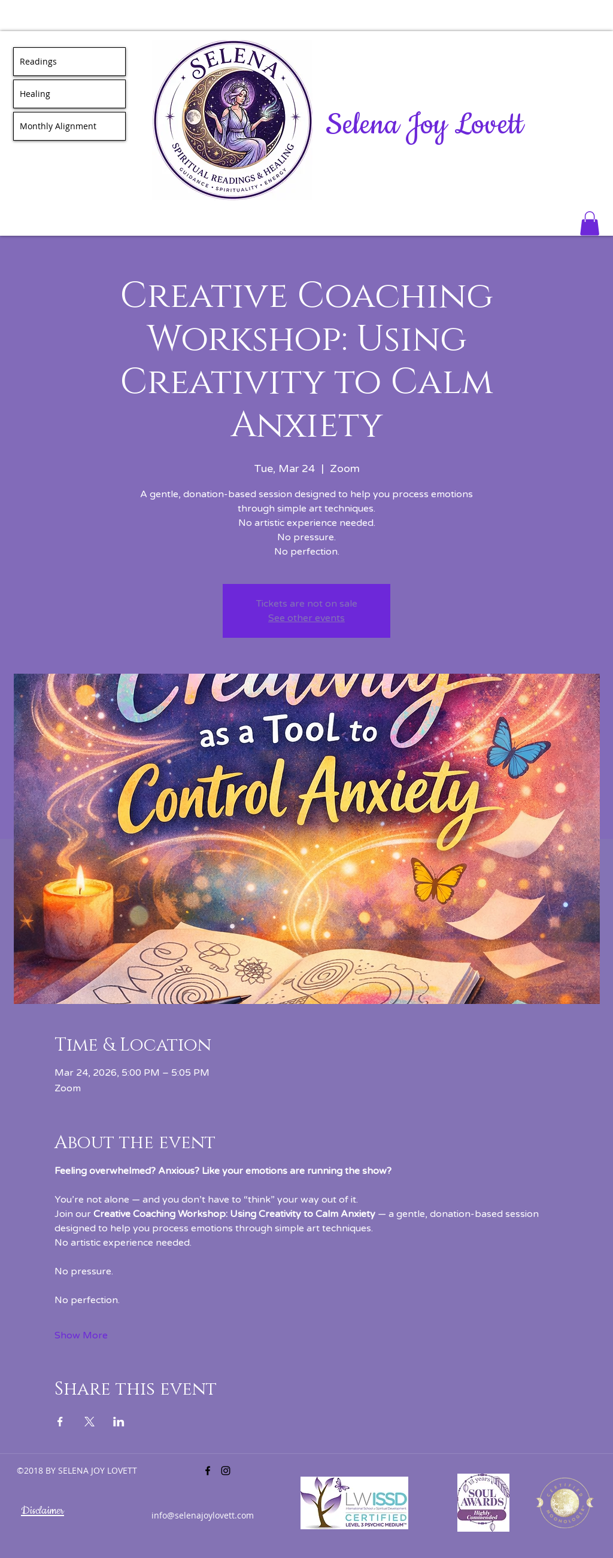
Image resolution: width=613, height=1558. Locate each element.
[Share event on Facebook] (60, 1421)
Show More (81, 1335)
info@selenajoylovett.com (202, 1515)
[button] (589, 223)
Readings (38, 61)
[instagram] (226, 1471)
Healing (35, 93)
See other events (306, 618)
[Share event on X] (89, 1421)
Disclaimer (42, 1511)
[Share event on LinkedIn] (119, 1421)
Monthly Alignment (58, 126)
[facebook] (208, 1471)
